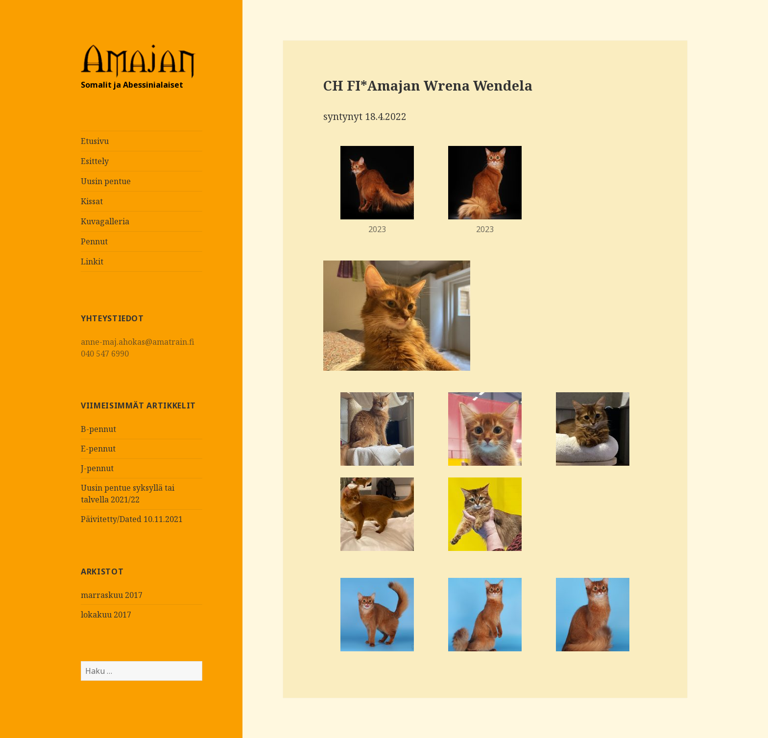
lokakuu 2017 (106, 614)
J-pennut (97, 468)
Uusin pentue (106, 181)
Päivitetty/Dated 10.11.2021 (132, 519)
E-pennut (98, 448)
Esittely (95, 161)
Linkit (92, 261)
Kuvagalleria (105, 221)
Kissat (92, 201)
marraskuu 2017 (112, 595)
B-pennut (98, 429)
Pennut (94, 241)
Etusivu (95, 141)
